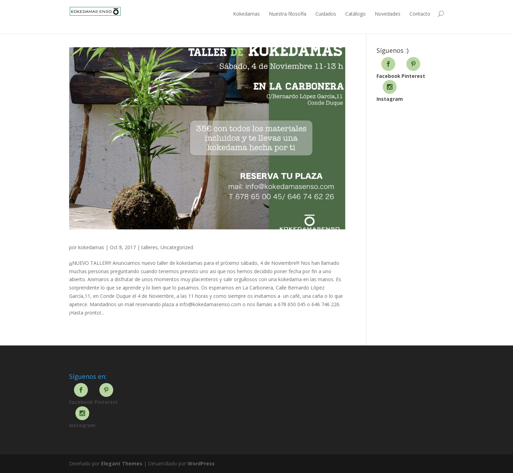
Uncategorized (176, 247)
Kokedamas (246, 13)
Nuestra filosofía (287, 13)
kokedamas (91, 247)
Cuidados (325, 13)
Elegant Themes (121, 463)
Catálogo (355, 13)
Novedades (387, 13)
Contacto (419, 13)
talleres (149, 247)
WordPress (201, 463)
